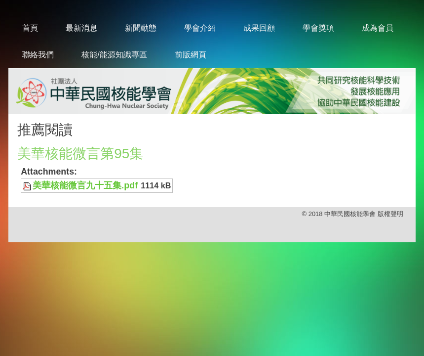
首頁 (30, 28)
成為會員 (377, 28)
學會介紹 (200, 28)
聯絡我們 (38, 54)
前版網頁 (190, 54)
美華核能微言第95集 (80, 153)
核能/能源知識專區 (114, 54)
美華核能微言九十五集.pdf (85, 185)
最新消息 (81, 28)
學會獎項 (318, 28)
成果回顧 (259, 28)
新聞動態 (140, 28)
